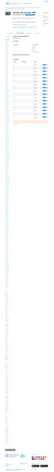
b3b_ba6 (7, 147)
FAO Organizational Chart (9, 465)
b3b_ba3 (7, 140)
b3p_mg (7, 215)
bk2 (6, 322)
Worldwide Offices (23, 463)
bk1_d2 (6, 297)
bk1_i (6, 311)
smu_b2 (6, 437)
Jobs (7, 469)
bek (6, 287)
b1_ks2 (6, 54)
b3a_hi (6, 99)
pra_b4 (6, 384)
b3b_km (6, 153)
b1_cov (6, 48)
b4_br (6, 237)
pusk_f (6, 410)
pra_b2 (6, 379)
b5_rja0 (6, 274)
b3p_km (6, 208)
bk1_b (6, 293)
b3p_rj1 (6, 221)
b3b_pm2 (7, 161)
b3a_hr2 (7, 105)
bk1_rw (6, 320)
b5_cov (6, 260)
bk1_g (6, 309)
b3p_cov (7, 196)
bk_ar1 (6, 332)
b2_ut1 (6, 78)
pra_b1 (6, 377)
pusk (6, 394)
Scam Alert (8, 470)
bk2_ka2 (7, 328)
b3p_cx (6, 198)
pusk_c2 (7, 400)
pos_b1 (6, 365)
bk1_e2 (6, 307)
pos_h (6, 373)
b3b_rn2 (7, 173)
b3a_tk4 (6, 130)
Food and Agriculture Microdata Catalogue (16, 7)
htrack (6, 346)
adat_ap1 (7, 45)
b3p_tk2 (7, 231)
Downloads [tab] (28, 33)
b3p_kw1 (7, 210)
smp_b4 (6, 431)
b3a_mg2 (7, 116)
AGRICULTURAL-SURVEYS (31, 7)
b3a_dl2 (7, 89)
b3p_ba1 (7, 177)
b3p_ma (7, 212)
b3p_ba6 (7, 188)
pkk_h (6, 351)
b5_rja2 (6, 278)
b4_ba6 (6, 233)
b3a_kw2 (7, 109)
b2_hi (6, 66)
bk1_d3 (6, 299)
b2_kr (6, 72)
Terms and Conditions (20, 469)
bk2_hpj (6, 324)
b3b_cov (7, 149)
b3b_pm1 (7, 159)
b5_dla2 (7, 264)
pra (6, 375)
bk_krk (6, 336)
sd (5, 414)
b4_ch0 (6, 241)
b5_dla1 (6, 262)
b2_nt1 (6, 74)
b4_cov (6, 245)
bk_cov (6, 334)
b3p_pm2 (7, 219)
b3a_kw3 (7, 111)
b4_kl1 (6, 252)
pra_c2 (6, 388)
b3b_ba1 (7, 136)
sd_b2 (6, 417)
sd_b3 (6, 419)
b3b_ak (6, 132)
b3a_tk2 (7, 126)
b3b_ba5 (7, 144)
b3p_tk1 (6, 229)
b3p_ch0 (7, 192)
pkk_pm (6, 359)
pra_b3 (6, 381)
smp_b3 (6, 429)
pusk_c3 (7, 402)
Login (44, 1)
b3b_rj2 (6, 169)
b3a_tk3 (7, 128)
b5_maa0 (7, 268)
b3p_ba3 (7, 182)
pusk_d (6, 404)
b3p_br (6, 190)
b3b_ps (6, 165)
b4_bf (6, 235)
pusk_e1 (7, 406)
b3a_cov (7, 85)
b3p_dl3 (7, 202)
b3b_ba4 (7, 142)
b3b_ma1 (7, 155)
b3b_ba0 (7, 134)
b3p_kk (6, 206)
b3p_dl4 (7, 204)
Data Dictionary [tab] (20, 33)
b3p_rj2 (6, 223)
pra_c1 (6, 386)
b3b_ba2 (7, 138)
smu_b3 (6, 439)
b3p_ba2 (7, 179)
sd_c (6, 423)
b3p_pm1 (7, 217)
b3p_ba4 (7, 184)
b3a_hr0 (7, 101)
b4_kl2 (6, 254)
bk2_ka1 (6, 326)
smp (6, 425)
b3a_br (6, 83)
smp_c (6, 433)
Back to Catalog (10, 449)
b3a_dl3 (7, 91)
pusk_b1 (7, 396)
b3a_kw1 (7, 107)
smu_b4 (6, 441)
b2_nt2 (6, 76)
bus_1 (6, 342)
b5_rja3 (6, 280)
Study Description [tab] (10, 33)
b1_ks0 (6, 50)
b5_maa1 (7, 270)
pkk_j (6, 355)
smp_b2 (6, 427)
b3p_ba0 (7, 175)
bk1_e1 (6, 305)
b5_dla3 (7, 266)
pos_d (6, 371)
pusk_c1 (7, 398)
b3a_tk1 (6, 124)
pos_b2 (6, 367)
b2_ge (6, 64)
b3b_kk (6, 151)
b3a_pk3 (7, 122)
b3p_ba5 (7, 186)
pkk (6, 348)
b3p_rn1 (6, 225)
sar (6, 412)
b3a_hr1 (6, 103)
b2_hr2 (6, 70)
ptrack (6, 392)
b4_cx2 (6, 250)
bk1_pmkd (7, 318)
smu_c (6, 443)
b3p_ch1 (7, 194)
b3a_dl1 (6, 87)
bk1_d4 (6, 301)
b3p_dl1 (6, 200)
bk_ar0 (6, 330)
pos (6, 363)
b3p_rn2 (7, 227)
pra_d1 (6, 390)
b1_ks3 (6, 56)
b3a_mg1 (7, 114)
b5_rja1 (6, 276)
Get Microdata (29, 14)
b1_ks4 (6, 58)
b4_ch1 (6, 243)
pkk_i (6, 353)
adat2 (6, 43)
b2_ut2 (6, 81)
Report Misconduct (16, 470)
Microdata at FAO (27, 3)
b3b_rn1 (6, 171)
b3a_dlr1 (7, 95)
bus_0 (6, 340)
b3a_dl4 (7, 93)
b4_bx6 (6, 239)
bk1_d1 (6, 295)
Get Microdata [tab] (37, 33)
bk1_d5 (6, 303)
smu (6, 435)
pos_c (6, 369)
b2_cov (6, 62)
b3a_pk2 (7, 120)
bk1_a (6, 291)
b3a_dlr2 (7, 97)
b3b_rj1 (6, 167)
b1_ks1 (6, 52)
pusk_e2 (7, 408)
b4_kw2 (6, 258)
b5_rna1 (6, 283)
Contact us (11, 469)
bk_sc (6, 338)
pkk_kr (6, 357)
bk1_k (6, 315)
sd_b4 (6, 421)
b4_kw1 (6, 256)
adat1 (6, 41)
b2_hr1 (6, 68)
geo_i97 (7, 344)
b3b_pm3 (7, 163)
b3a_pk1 (7, 118)
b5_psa (6, 272)
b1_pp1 (6, 60)
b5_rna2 (7, 285)
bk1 (6, 289)
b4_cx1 (6, 247)
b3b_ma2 (7, 157)
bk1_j (6, 313)
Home (6, 7)
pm (6, 361)
